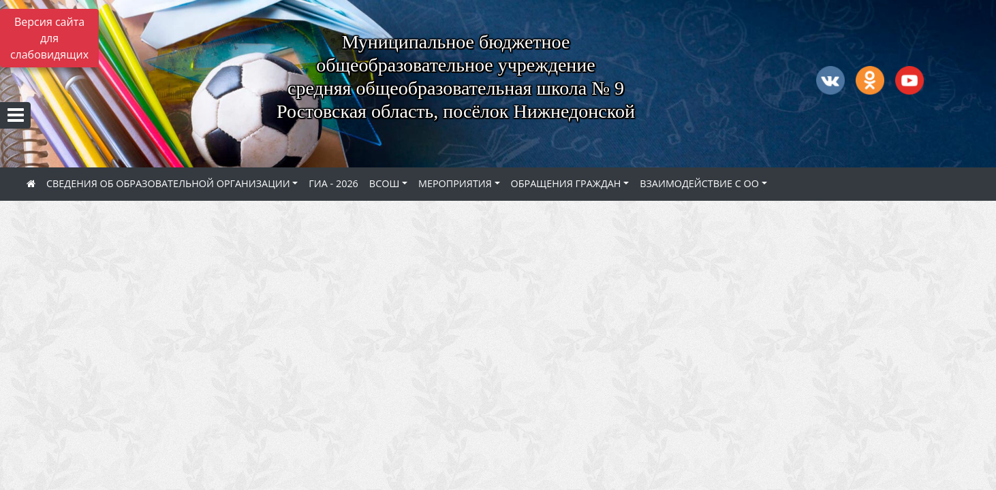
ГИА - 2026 (333, 183)
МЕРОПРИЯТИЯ (455, 183)
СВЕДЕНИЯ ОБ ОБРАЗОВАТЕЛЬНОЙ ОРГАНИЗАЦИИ (168, 183)
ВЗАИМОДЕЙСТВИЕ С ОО (699, 183)
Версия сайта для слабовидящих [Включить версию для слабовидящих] (49, 38)
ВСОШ (384, 183)
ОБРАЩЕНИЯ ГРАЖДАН (566, 183)
